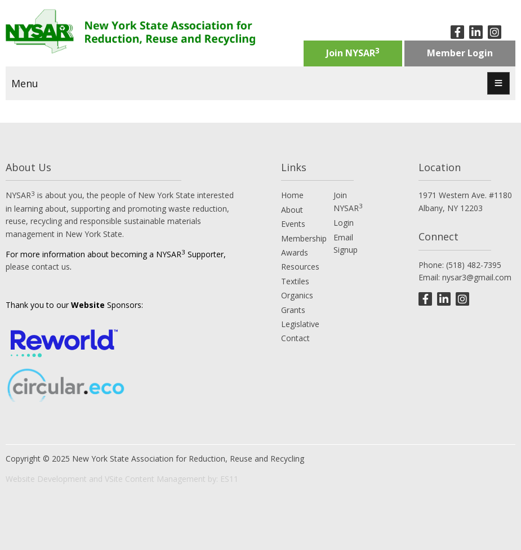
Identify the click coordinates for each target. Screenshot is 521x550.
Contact (295, 338)
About (292, 209)
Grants (293, 310)
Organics (297, 295)
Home (292, 195)
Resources (300, 266)
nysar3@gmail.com (476, 277)
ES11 (229, 478)
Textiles (295, 281)
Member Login (460, 53)
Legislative (300, 324)
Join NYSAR (353, 52)
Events (293, 223)
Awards (294, 252)
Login (343, 222)
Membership (304, 238)
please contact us (38, 266)
